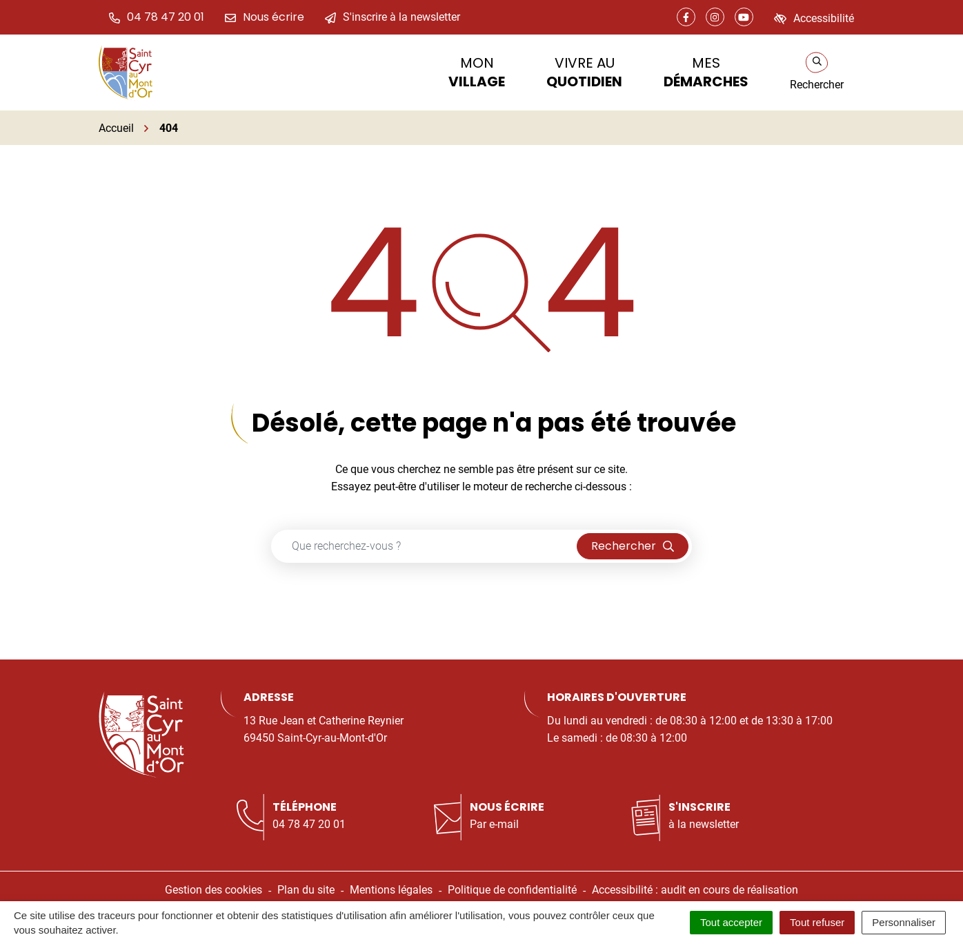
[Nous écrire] (264, 17)
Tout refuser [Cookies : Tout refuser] (817, 922)
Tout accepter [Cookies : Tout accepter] (731, 922)
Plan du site (306, 889)
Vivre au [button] (584, 72)
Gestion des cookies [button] (213, 889)
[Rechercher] (816, 73)
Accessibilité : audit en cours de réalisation (695, 889)
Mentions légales (391, 889)
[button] (156, 17)
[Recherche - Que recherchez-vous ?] (424, 546)
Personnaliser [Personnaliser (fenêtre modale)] (903, 922)
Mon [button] (476, 72)
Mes (706, 72)
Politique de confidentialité (512, 889)
